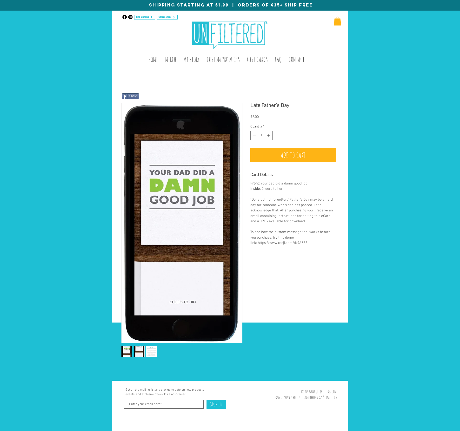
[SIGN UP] (216, 404)
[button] (337, 21)
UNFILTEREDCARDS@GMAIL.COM (320, 397)
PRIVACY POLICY (292, 397)
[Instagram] (130, 17)
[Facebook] (124, 17)
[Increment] (269, 135)
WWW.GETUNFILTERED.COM (323, 391)
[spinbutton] (261, 135)
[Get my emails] (167, 17)
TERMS (276, 397)
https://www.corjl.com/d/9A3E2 (282, 243)
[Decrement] (254, 135)
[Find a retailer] (144, 17)
